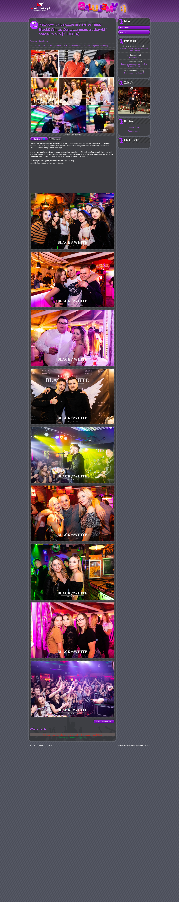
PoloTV (87, 45)
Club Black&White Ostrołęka (45, 45)
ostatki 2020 (62, 45)
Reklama (139, 745)
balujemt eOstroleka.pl (100, 45)
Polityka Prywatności (126, 745)
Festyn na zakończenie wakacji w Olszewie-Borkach (134, 65)
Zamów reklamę (134, 131)
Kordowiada (134, 57)
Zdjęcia (123, 32)
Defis (70, 45)
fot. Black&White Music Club (72, 92)
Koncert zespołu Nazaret (134, 73)
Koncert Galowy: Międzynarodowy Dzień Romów (134, 49)
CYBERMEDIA (34, 745)
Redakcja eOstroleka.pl (39, 41)
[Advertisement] (95, 176)
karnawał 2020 (78, 45)
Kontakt (129, 121)
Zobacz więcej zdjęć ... (104, 721)
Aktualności (124, 27)
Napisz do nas (134, 127)
